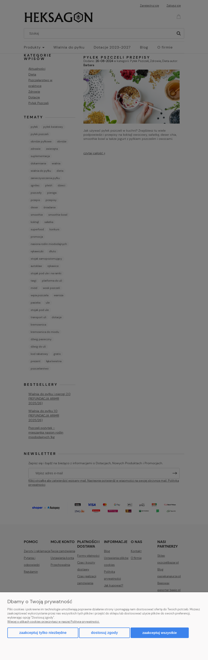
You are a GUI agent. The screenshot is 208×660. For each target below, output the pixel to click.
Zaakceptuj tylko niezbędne (42, 633)
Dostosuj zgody (104, 633)
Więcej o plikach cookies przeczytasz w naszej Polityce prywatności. (53, 622)
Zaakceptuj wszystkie (159, 633)
